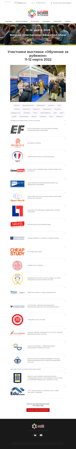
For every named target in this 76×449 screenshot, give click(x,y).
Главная (27, 40)
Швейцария (41, 105)
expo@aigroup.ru (21, 3)
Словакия (43, 116)
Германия (59, 116)
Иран (62, 112)
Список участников (21, 21)
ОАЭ (55, 112)
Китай (14, 116)
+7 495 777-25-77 (40, 3)
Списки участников (37, 40)
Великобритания (28, 105)
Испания (58, 109)
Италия (17, 109)
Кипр (51, 116)
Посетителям (57, 21)
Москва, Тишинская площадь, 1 (62, 3)
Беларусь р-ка (16, 112)
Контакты (68, 21)
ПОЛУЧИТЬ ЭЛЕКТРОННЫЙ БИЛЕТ (38, 410)
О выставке (8, 21)
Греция (34, 116)
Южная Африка (46, 112)
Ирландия (26, 109)
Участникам (46, 21)
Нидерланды (47, 109)
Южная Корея (24, 116)
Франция (36, 109)
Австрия (51, 105)
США (59, 105)
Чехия (35, 112)
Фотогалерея (35, 21)
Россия (16, 105)
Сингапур (27, 112)
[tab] (38, 121)
